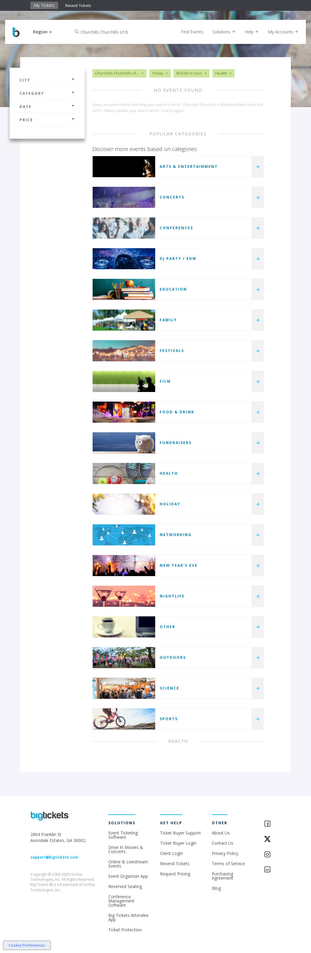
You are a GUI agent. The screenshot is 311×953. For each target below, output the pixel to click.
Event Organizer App (128, 876)
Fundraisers (176, 442)
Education (173, 289)
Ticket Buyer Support (180, 833)
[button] (47, 32)
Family (168, 319)
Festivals (172, 350)
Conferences (176, 227)
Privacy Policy (225, 853)
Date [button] (47, 106)
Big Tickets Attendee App (128, 917)
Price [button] (47, 119)
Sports (169, 718)
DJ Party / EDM (178, 258)
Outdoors (173, 657)
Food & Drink (177, 412)
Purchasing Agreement (222, 876)
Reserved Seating (125, 886)
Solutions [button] (219, 32)
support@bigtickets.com (54, 857)
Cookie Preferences (27, 945)
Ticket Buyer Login (178, 843)
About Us (221, 833)
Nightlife (172, 596)
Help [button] (247, 32)
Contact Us (222, 843)
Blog (216, 888)
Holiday (170, 504)
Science (169, 688)
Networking (176, 534)
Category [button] (47, 93)
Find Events (188, 32)
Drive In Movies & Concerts (125, 849)
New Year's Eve (179, 565)
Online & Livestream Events (128, 864)
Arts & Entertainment (189, 166)
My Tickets (44, 5)
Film (165, 381)
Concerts (172, 197)
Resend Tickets (78, 5)
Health (169, 473)
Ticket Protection (125, 930)
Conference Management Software (121, 901)
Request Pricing (175, 874)
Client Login (171, 853)
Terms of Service (228, 863)
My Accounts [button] (278, 32)
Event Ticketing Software (123, 835)
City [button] (47, 80)
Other (167, 626)
